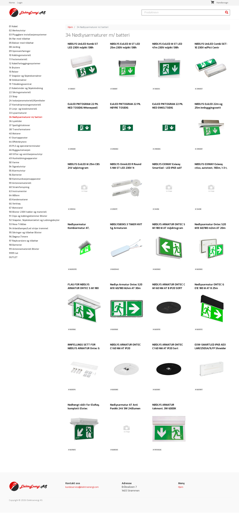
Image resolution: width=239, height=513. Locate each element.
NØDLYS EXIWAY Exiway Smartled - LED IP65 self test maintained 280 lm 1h (168, 168)
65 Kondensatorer (18, 200)
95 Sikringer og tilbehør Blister (25, 233)
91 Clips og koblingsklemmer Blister (28, 216)
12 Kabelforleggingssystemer (24, 64)
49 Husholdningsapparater (23, 158)
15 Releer (13, 72)
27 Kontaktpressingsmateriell (25, 105)
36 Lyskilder (15, 121)
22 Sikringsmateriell (20, 92)
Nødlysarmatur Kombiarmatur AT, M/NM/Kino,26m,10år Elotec (84, 228)
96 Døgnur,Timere (18, 237)
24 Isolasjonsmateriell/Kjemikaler (27, 101)
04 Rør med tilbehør (19, 39)
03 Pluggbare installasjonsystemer (28, 35)
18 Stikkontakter (18, 80)
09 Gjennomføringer (19, 51)
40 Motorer (15, 134)
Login (19, 3)
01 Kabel (13, 26)
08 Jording (14, 47)
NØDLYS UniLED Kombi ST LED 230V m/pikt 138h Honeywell (83, 48)
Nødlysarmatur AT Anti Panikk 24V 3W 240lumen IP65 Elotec (125, 409)
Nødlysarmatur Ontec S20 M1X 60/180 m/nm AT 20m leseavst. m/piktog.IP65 (210, 228)
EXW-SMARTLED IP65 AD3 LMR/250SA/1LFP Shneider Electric (210, 349)
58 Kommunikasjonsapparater (25, 179)
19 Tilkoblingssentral (20, 84)
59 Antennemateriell (20, 183)
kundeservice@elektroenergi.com (82, 487)
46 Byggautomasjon (19, 150)
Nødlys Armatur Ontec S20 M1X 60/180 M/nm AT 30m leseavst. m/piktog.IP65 (126, 289)
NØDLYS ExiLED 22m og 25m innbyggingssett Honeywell (209, 108)
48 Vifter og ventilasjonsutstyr (26, 154)
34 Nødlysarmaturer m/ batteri (25, 117)
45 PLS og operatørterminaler (24, 146)
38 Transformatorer (19, 130)
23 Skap (13, 97)
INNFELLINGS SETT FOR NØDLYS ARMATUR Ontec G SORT (84, 349)
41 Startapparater (18, 138)
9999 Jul (13, 253)
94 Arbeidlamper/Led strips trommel (28, 228)
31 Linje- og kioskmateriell (23, 109)
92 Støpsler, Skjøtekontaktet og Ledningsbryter (34, 220)
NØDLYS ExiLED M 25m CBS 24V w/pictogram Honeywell (84, 168)
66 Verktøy (15, 204)
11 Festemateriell (18, 59)
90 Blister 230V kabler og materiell (28, 212)
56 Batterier (15, 175)
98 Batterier (15, 245)
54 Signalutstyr (17, 167)
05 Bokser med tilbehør (21, 43)
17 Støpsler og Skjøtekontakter (25, 76)
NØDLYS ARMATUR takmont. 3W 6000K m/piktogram (164, 409)
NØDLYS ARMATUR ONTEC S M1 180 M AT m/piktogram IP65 (168, 228)
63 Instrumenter (18, 191)
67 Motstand (16, 208)
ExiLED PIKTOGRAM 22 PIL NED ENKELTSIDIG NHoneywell (167, 108)
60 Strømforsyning (19, 187)
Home (12, 3)
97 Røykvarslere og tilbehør (23, 241)
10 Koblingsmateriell (20, 55)
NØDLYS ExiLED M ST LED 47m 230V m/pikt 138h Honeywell (167, 48)
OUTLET (13, 257)
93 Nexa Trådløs (17, 224)
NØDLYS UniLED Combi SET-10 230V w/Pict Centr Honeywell (211, 48)
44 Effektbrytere (18, 142)
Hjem (70, 27)
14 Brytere (14, 68)
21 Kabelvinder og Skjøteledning (26, 88)
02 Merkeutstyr (17, 31)
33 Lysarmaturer (18, 113)
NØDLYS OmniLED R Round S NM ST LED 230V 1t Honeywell (125, 168)
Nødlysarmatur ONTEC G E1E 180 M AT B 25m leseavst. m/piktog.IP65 (209, 289)
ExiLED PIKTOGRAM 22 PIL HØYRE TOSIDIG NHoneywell (125, 108)
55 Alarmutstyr (17, 171)
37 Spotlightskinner (19, 125)
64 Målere (14, 196)
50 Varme (14, 163)
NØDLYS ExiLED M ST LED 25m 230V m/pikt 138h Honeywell (125, 48)
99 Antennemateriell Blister (24, 249)
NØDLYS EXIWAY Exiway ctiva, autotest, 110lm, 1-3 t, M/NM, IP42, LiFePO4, (211, 168)
